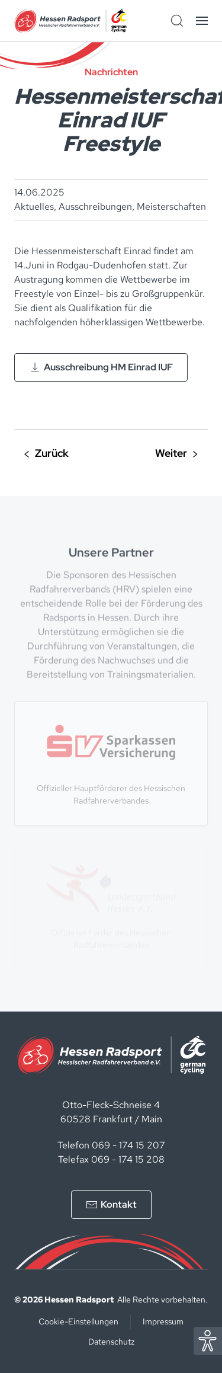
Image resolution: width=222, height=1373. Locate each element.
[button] (202, 20)
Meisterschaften (171, 206)
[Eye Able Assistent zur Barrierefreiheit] (208, 1340)
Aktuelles (34, 206)
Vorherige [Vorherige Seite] (46, 454)
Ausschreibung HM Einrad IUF (101, 367)
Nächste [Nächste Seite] (176, 454)
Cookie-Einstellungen (78, 1321)
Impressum (163, 1321)
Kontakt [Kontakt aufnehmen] (111, 1204)
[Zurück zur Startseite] (70, 20)
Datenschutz (111, 1341)
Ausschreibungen (95, 206)
